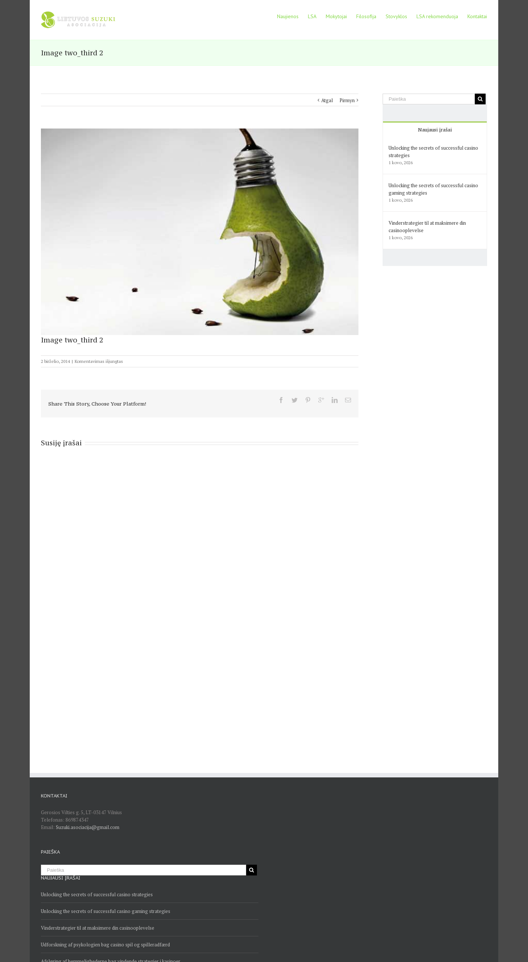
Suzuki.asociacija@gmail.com (87, 827)
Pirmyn (347, 100)
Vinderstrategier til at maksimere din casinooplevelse (97, 927)
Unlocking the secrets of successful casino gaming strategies (105, 911)
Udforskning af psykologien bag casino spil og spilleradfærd (105, 944)
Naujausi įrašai (435, 129)
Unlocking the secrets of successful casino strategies (97, 894)
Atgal (327, 100)
